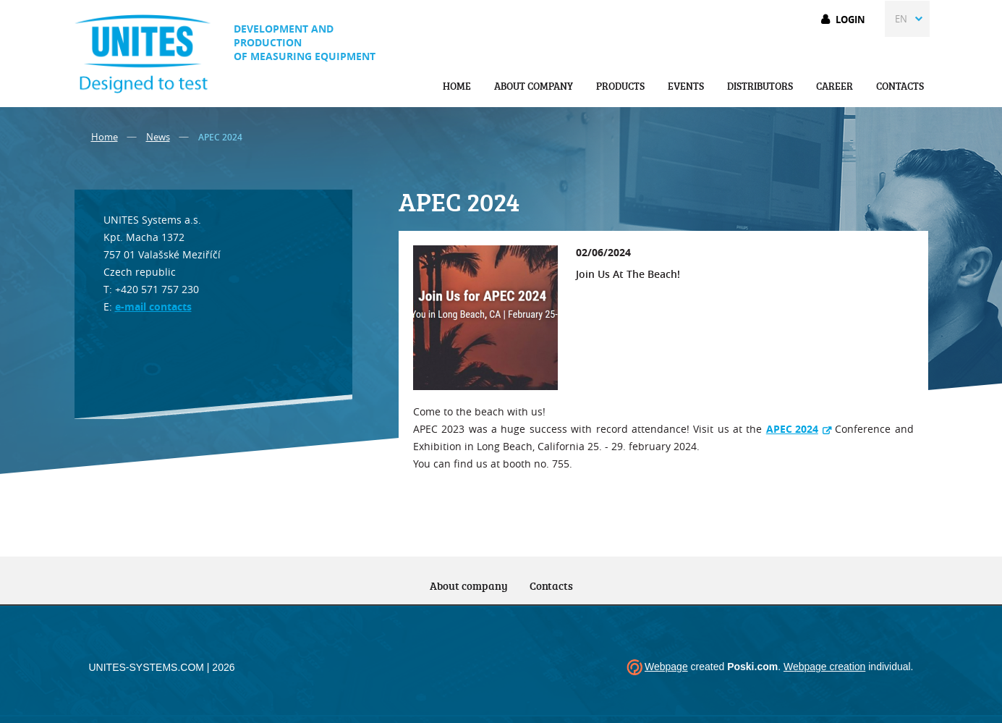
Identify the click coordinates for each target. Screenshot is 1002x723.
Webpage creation (824, 666)
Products (620, 86)
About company (533, 86)
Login (850, 19)
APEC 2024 (792, 429)
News (158, 136)
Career (834, 86)
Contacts (900, 86)
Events (686, 86)
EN (901, 18)
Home (457, 86)
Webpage (666, 666)
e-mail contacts (153, 306)
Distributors (760, 86)
